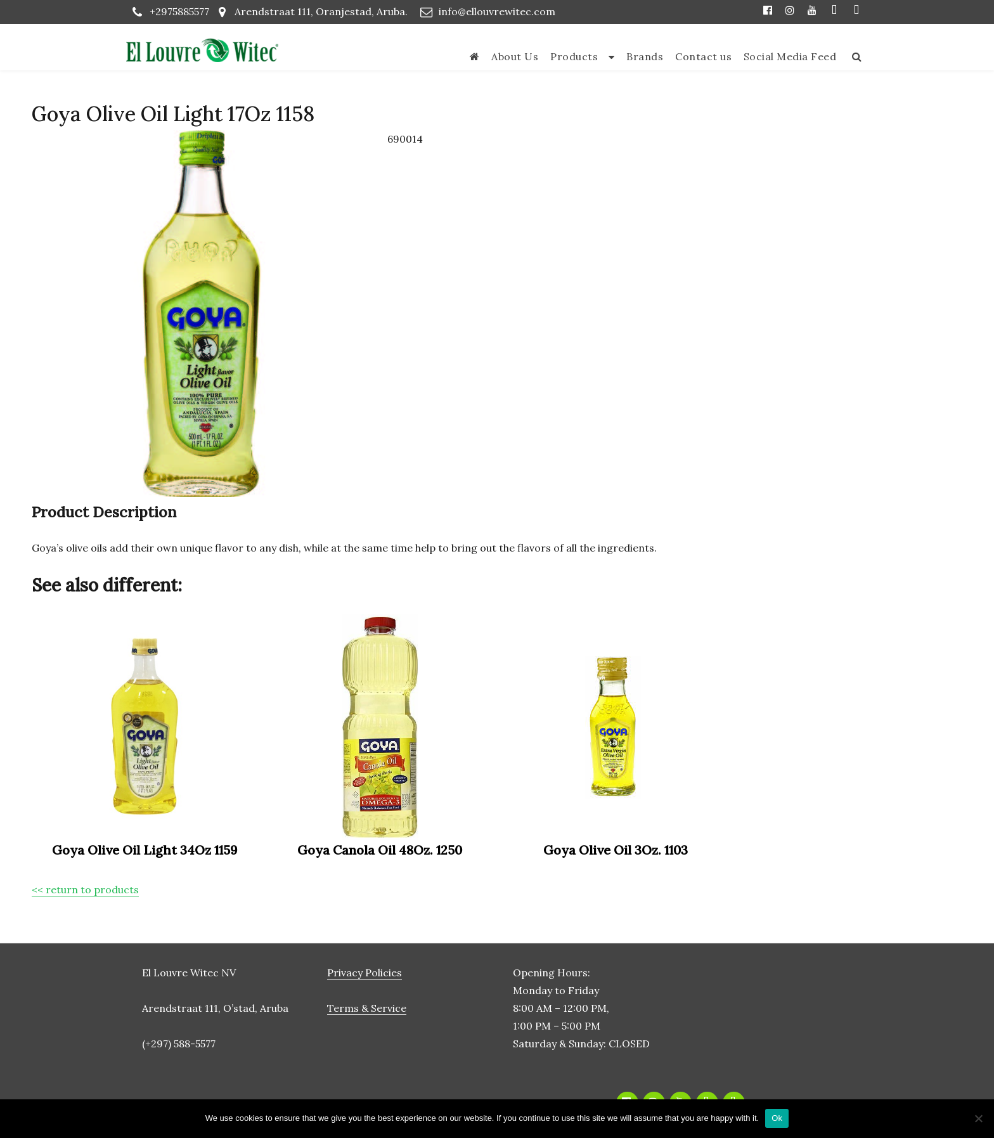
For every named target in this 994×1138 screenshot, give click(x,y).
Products (574, 56)
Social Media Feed (790, 56)
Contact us (703, 56)
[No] (978, 1118)
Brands (644, 56)
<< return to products (85, 889)
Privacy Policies (364, 972)
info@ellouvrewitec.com (497, 11)
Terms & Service (366, 1008)
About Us (514, 56)
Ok (776, 1118)
